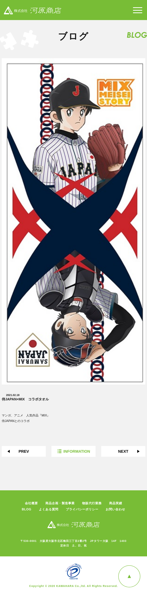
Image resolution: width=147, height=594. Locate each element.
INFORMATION (76, 451)
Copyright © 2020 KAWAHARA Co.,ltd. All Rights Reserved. (73, 586)
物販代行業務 (92, 503)
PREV (24, 451)
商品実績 (115, 503)
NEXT (123, 451)
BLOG (26, 509)
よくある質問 (48, 509)
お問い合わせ (115, 509)
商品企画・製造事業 (60, 503)
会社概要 (31, 503)
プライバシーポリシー (82, 509)
